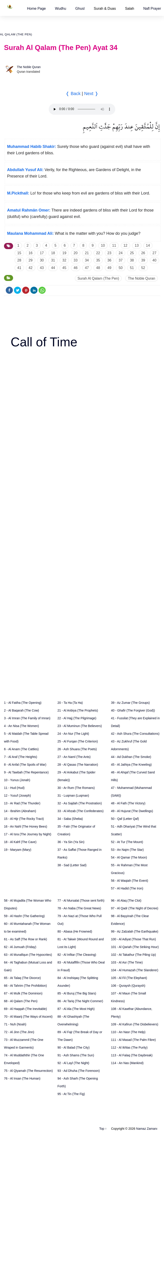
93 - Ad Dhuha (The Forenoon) (78, 1070)
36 (109, 260)
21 (87, 253)
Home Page (36, 8)
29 (31, 260)
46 (76, 268)
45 (64, 268)
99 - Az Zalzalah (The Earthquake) (134, 931)
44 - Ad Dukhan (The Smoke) (131, 757)
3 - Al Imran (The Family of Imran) (27, 718)
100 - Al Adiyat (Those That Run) (133, 939)
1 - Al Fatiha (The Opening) (22, 702)
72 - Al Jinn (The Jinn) (19, 1032)
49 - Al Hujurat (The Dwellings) (132, 811)
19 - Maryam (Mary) (17, 849)
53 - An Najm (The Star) (127, 849)
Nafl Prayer (152, 8)
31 (53, 260)
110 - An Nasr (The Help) (128, 1032)
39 (143, 260)
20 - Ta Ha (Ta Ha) (70, 702)
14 (148, 245)
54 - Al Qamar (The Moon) (129, 857)
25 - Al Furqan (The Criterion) (77, 741)
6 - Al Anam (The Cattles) (21, 749)
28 (19, 260)
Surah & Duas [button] (105, 8)
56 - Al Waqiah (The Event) (129, 880)
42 (31, 268)
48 (98, 268)
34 (87, 260)
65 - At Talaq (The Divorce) (22, 978)
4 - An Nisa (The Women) (21, 726)
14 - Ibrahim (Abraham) (20, 811)
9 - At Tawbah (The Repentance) (26, 772)
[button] (36, 8)
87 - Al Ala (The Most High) (75, 1009)
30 (42, 260)
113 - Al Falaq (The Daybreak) (132, 1055)
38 (132, 260)
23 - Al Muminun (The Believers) (79, 726)
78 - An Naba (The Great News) (79, 908)
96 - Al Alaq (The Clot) (126, 900)
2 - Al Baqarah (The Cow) (21, 710)
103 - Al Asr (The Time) (127, 962)
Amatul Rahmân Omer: (28, 210)
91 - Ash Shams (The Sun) (75, 1055)
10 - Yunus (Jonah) (17, 780)
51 (132, 268)
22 (98, 253)
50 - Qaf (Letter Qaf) (125, 818)
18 (53, 253)
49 (109, 268)
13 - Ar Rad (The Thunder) (22, 803)
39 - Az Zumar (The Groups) (130, 702)
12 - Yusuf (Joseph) (17, 795)
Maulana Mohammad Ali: (30, 233)
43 (42, 268)
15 (19, 253)
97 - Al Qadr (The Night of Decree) (134, 908)
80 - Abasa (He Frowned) (74, 931)
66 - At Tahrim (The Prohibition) (25, 985)
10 (103, 245)
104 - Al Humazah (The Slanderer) (134, 970)
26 (143, 253)
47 (87, 268)
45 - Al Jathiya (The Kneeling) (131, 764)
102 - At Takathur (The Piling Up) (133, 954)
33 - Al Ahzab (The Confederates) (80, 811)
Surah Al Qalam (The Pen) (98, 278)
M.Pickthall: (18, 193)
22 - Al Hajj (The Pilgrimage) (76, 718)
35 (98, 260)
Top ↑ (103, 1128)
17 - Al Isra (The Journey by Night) (27, 834)
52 (143, 268)
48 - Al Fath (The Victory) (128, 803)
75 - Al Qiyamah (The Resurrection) (28, 1070)
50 (121, 268)
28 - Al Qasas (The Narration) (77, 764)
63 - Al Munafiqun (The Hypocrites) (28, 954)
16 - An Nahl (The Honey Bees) (25, 826)
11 (114, 245)
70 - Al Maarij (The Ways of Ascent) (28, 1016)
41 (19, 268)
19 (64, 253)
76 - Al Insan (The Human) (22, 1078)
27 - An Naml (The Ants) (73, 757)
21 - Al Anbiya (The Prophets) (77, 710)
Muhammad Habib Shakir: (31, 146)
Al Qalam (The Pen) (16, 34)
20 (76, 253)
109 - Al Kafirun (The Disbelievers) (134, 1024)
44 (53, 268)
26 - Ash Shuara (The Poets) (77, 749)
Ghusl (80, 8)
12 (125, 245)
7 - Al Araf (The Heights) (20, 757)
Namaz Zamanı (146, 1128)
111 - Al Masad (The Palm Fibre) (133, 1040)
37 (121, 260)
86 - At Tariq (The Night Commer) (80, 1001)
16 (31, 253)
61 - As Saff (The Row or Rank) (25, 939)
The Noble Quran (29, 67)
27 (154, 253)
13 (137, 245)
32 (64, 260)
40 (154, 260)
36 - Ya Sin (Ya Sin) (70, 842)
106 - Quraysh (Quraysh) (128, 985)
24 (121, 253)
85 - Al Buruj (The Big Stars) (76, 993)
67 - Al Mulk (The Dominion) (23, 993)
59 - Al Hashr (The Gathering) (24, 916)
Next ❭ (91, 93)
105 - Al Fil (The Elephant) (129, 978)
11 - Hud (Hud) (14, 788)
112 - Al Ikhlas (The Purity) (129, 1047)
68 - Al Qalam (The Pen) (20, 1001)
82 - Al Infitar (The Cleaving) (76, 954)
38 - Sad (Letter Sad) (71, 865)
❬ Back (73, 93)
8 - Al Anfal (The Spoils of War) (25, 764)
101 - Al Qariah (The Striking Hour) (135, 947)
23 (109, 253)
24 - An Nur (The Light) (73, 733)
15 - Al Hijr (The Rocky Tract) (24, 818)
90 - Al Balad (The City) (73, 1047)
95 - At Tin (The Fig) (71, 1094)
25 (132, 253)
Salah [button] (129, 8)
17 (42, 253)
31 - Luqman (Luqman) (73, 795)
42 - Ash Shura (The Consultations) (135, 733)
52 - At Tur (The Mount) (127, 842)
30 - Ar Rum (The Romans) (76, 788)
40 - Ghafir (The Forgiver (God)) (133, 710)
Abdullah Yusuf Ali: (25, 170)
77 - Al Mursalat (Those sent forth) (80, 900)
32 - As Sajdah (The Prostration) (79, 803)
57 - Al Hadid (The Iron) (127, 888)
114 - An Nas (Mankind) (127, 1063)
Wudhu (60, 8)
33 (76, 260)
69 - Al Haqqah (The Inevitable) (25, 1009)
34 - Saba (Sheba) (70, 818)
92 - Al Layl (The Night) (73, 1063)
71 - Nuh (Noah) (15, 1024)
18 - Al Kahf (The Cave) (20, 842)
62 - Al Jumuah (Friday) (20, 947)
